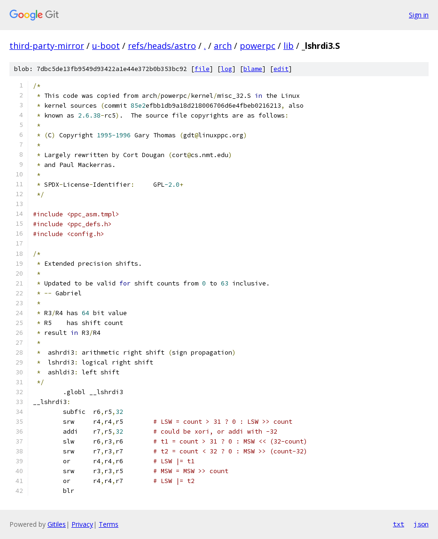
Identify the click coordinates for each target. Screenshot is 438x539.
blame (252, 69)
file (202, 69)
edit (281, 69)
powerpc (257, 45)
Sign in (419, 14)
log (226, 69)
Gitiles (56, 524)
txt (398, 524)
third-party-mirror (46, 45)
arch (223, 45)
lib (288, 45)
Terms (108, 524)
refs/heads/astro (162, 45)
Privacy (82, 524)
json (421, 524)
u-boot (106, 45)
